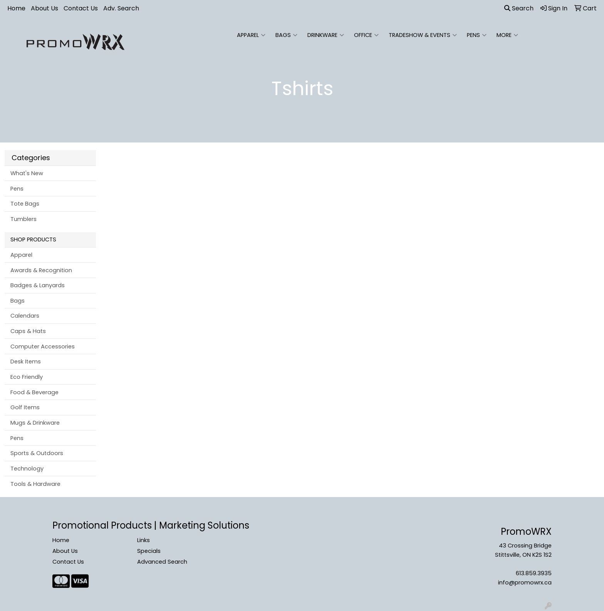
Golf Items (25, 407)
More (507, 35)
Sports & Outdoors (36, 453)
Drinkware (325, 35)
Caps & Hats (28, 331)
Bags (286, 35)
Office (366, 35)
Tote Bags (24, 204)
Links (143, 540)
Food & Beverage (34, 392)
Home (16, 8)
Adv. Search (121, 8)
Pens (477, 35)
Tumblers (23, 219)
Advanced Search (162, 562)
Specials (149, 551)
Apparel (251, 35)
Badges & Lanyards (37, 285)
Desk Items (25, 361)
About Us (44, 8)
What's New (26, 173)
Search (519, 8)
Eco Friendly (26, 377)
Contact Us (81, 8)
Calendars (24, 316)
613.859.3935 (534, 573)
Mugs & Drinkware (35, 423)
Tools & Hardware (35, 484)
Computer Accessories (42, 346)
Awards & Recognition (41, 270)
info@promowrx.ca (525, 582)
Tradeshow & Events (423, 35)
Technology (27, 468)
